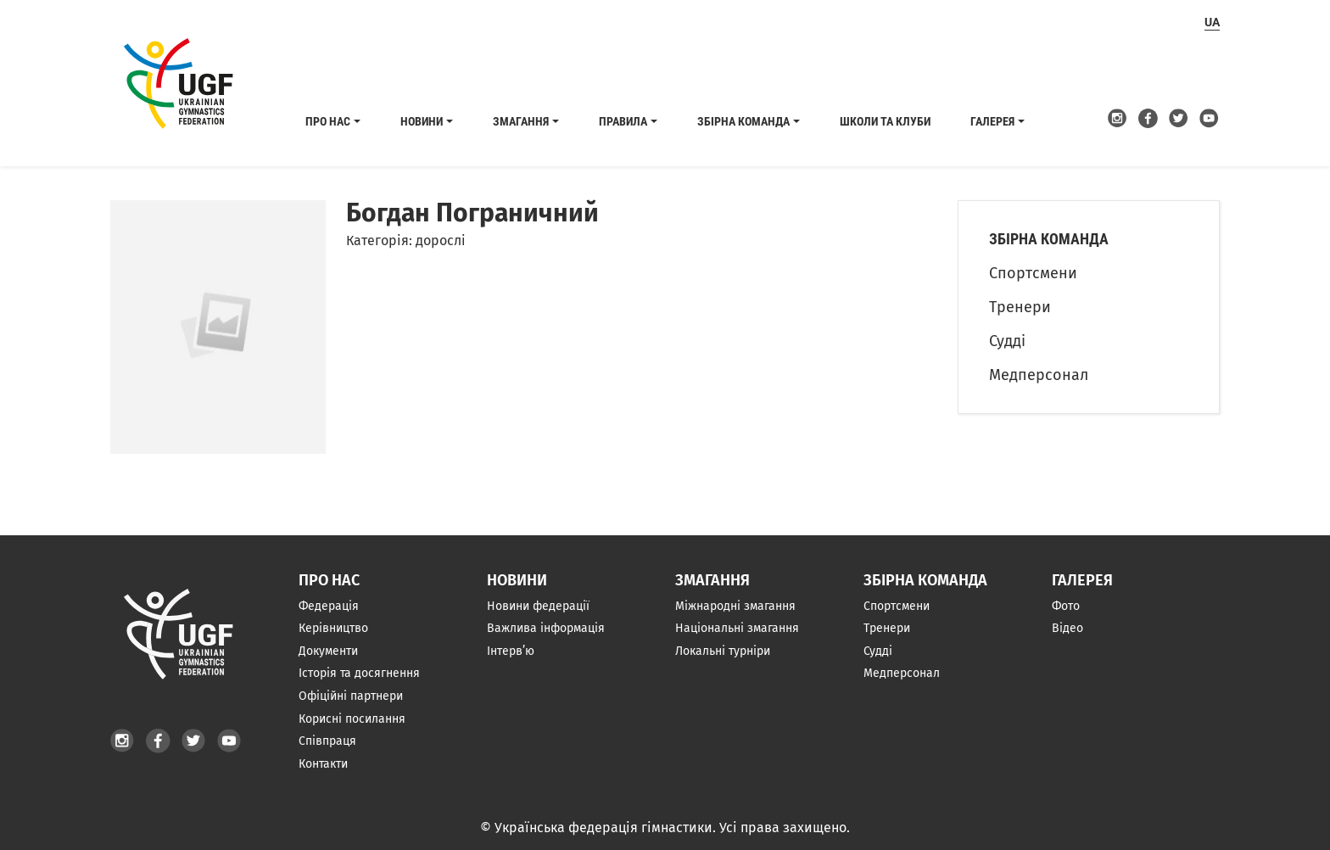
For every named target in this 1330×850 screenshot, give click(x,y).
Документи (328, 651)
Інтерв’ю (510, 651)
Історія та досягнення (359, 673)
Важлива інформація (546, 628)
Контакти (323, 764)
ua (1212, 22)
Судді (1007, 341)
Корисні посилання (352, 719)
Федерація (329, 606)
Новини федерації (538, 606)
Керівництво (333, 628)
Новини (421, 121)
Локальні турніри (722, 651)
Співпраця (327, 741)
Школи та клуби (885, 121)
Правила (623, 121)
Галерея (992, 121)
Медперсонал (1038, 375)
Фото (1066, 606)
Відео (1067, 628)
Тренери (1020, 307)
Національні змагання (737, 628)
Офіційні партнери (351, 696)
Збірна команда (743, 121)
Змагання (521, 121)
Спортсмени (1033, 273)
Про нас (327, 121)
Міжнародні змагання (735, 606)
